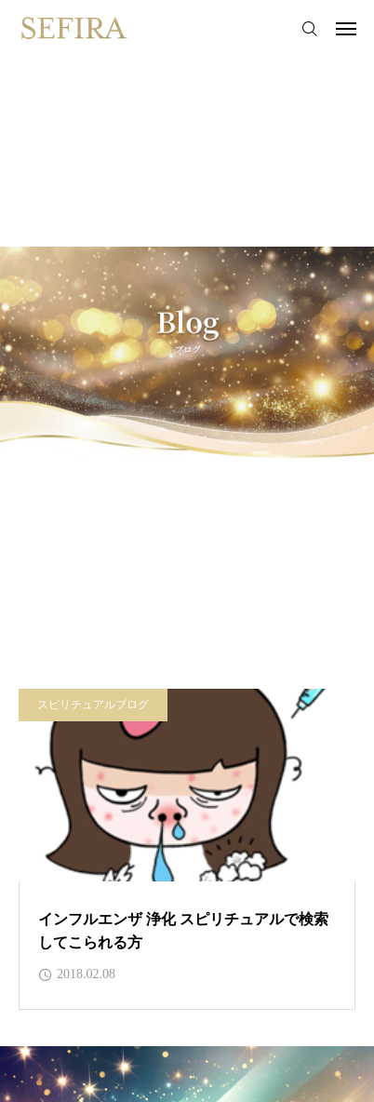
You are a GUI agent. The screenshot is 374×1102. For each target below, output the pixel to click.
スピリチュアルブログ (93, 704)
